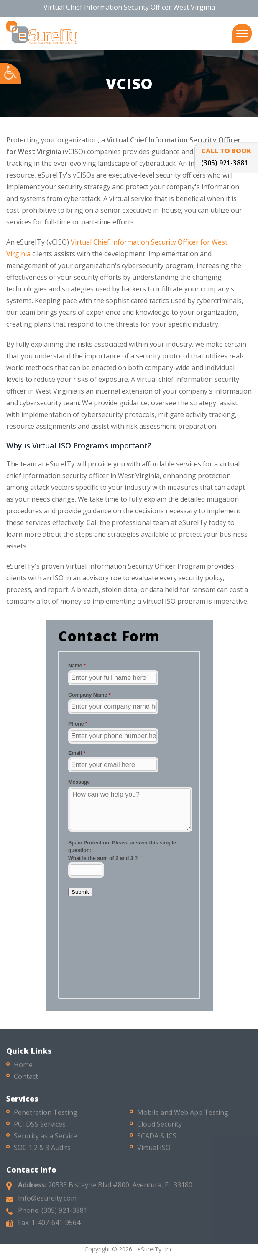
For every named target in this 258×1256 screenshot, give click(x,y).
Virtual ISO (154, 1151)
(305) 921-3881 (64, 1214)
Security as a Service (45, 1140)
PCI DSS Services (40, 1128)
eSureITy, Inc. (156, 1249)
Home (23, 1068)
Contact (26, 1080)
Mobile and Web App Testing (182, 1116)
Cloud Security (159, 1128)
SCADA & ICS (156, 1140)
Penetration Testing (45, 1116)
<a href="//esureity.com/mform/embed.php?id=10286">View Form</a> (129, 823)
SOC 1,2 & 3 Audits (42, 1151)
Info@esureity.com (47, 1202)
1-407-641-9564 (55, 1226)
